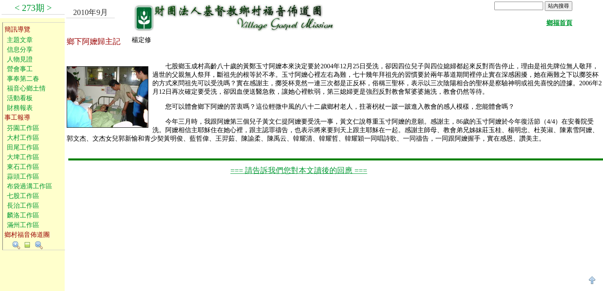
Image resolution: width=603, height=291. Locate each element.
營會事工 (20, 68)
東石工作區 (23, 166)
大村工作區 (23, 137)
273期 (33, 8)
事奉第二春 (23, 78)
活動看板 (20, 98)
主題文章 (20, 39)
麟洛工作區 (23, 215)
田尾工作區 (23, 147)
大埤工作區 (23, 157)
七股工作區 (23, 195)
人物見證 (20, 59)
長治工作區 (23, 205)
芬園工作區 (23, 127)
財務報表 (20, 107)
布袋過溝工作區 (29, 186)
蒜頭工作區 (23, 176)
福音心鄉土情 (26, 88)
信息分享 (20, 49)
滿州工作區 (23, 224)
